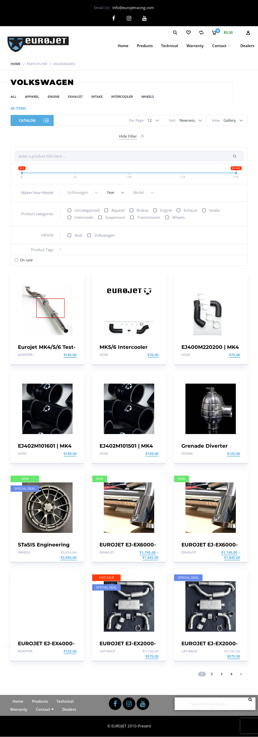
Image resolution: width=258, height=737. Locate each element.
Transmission (148, 217)
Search (251, 703)
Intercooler (122, 96)
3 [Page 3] (221, 674)
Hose (104, 354)
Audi (78, 235)
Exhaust (75, 96)
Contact (219, 45)
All (13, 96)
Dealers (247, 45)
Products (145, 45)
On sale (26, 260)
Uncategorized (87, 210)
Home (123, 45)
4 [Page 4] (231, 674)
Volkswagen (104, 235)
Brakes (142, 210)
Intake (97, 96)
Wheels (147, 96)
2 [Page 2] (212, 674)
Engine (53, 96)
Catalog (27, 120)
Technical (169, 45)
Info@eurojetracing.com (133, 7)
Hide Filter (128, 136)
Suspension (115, 217)
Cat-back (107, 651)
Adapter (25, 354)
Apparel (32, 96)
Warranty (195, 45)
